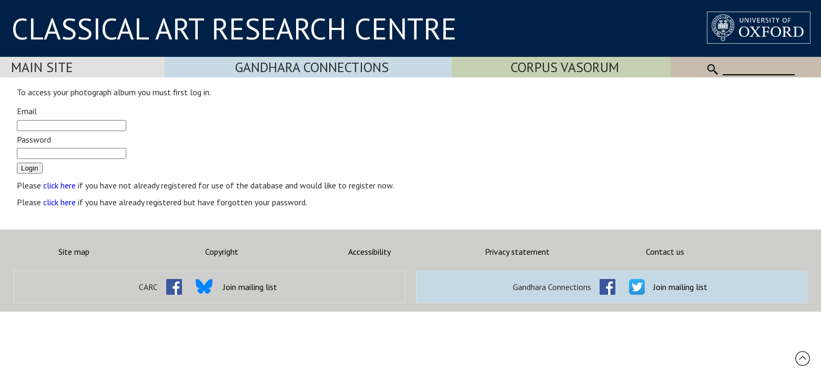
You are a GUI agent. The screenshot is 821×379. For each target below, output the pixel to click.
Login (29, 168)
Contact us (665, 251)
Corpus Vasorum (565, 67)
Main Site (42, 67)
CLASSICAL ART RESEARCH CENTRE (234, 28)
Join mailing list (250, 287)
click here (59, 185)
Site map (73, 251)
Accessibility (369, 251)
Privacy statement (517, 251)
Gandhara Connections (312, 67)
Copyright (221, 251)
